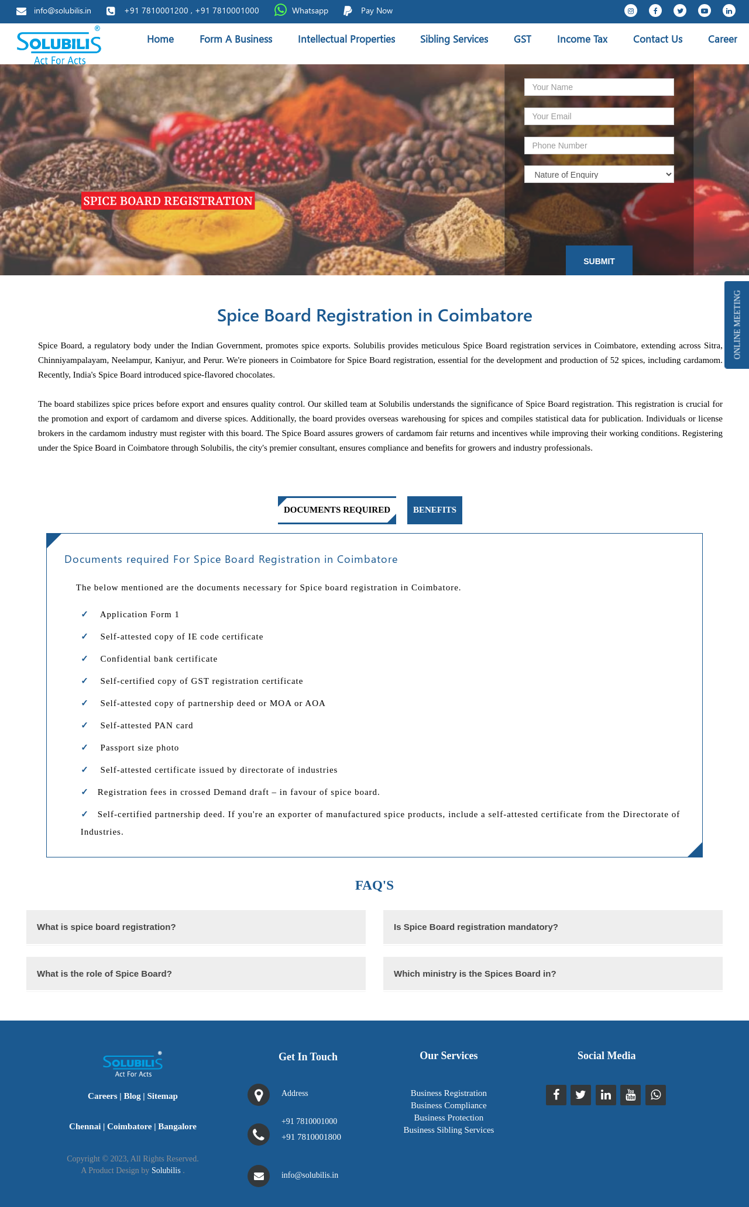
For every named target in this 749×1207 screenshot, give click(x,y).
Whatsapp (310, 10)
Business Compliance (449, 1105)
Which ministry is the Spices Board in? (475, 973)
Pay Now (377, 10)
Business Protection (449, 1117)
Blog (131, 1096)
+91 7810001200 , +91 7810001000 (191, 10)
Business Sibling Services (448, 1130)
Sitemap (162, 1096)
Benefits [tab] (434, 509)
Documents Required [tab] (337, 509)
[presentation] (595, 212)
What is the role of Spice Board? (104, 973)
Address (294, 1093)
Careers (103, 1096)
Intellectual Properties (346, 39)
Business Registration (449, 1093)
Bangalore (177, 1126)
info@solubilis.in (62, 10)
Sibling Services (454, 39)
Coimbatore (129, 1126)
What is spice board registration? (106, 927)
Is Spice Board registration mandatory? (476, 927)
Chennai (85, 1126)
